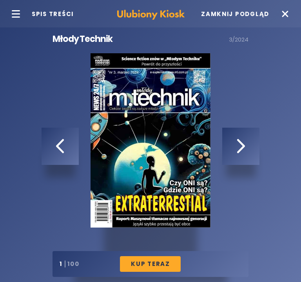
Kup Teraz (150, 264)
